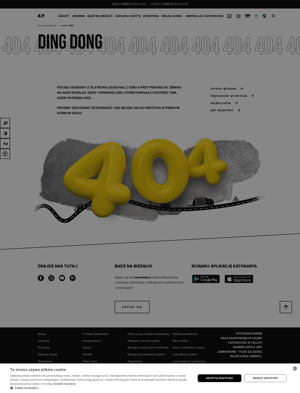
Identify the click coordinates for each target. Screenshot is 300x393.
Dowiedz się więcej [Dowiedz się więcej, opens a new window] (64, 384)
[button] (100, 388)
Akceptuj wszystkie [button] (219, 378)
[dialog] (150, 196)
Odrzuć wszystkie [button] (265, 378)
